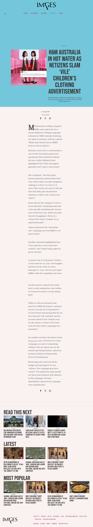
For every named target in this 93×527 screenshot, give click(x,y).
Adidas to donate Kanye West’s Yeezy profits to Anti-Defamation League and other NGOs (57, 433)
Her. (67, 13)
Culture (44, 13)
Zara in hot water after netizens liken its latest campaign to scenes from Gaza (35, 433)
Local (61, 13)
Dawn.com (36, 523)
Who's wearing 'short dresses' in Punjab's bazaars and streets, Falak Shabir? (56, 465)
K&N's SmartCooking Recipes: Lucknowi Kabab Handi (79, 498)
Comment (52, 13)
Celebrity (34, 13)
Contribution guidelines (49, 519)
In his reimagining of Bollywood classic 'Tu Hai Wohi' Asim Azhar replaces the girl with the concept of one (13, 466)
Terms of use (38, 519)
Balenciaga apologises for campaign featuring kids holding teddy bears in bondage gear (13, 433)
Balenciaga (33, 341)
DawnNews (54, 523)
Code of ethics (83, 516)
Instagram (56, 516)
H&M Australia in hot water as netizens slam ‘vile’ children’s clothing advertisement (64, 72)
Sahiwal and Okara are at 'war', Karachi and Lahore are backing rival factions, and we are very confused (35, 466)
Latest (25, 13)
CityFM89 (42, 523)
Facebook (43, 516)
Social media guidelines (71, 516)
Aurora (48, 523)
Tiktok (62, 516)
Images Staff (46, 111)
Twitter (49, 516)
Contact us (36, 516)
